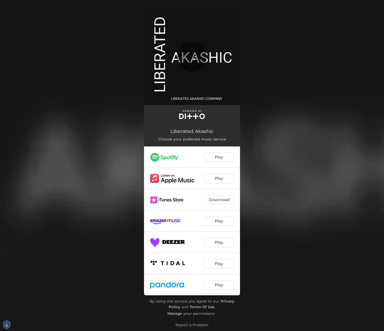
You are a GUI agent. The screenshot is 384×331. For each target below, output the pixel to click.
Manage (174, 313)
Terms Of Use (202, 307)
